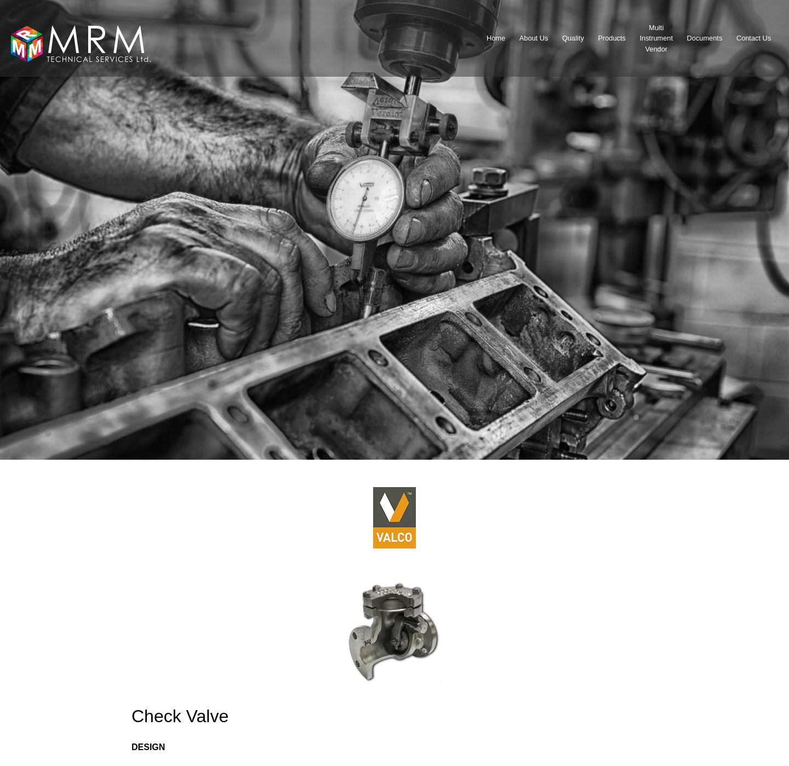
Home (496, 38)
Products (612, 38)
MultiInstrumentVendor (656, 38)
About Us (533, 38)
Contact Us (753, 38)
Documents (705, 38)
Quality (573, 38)
